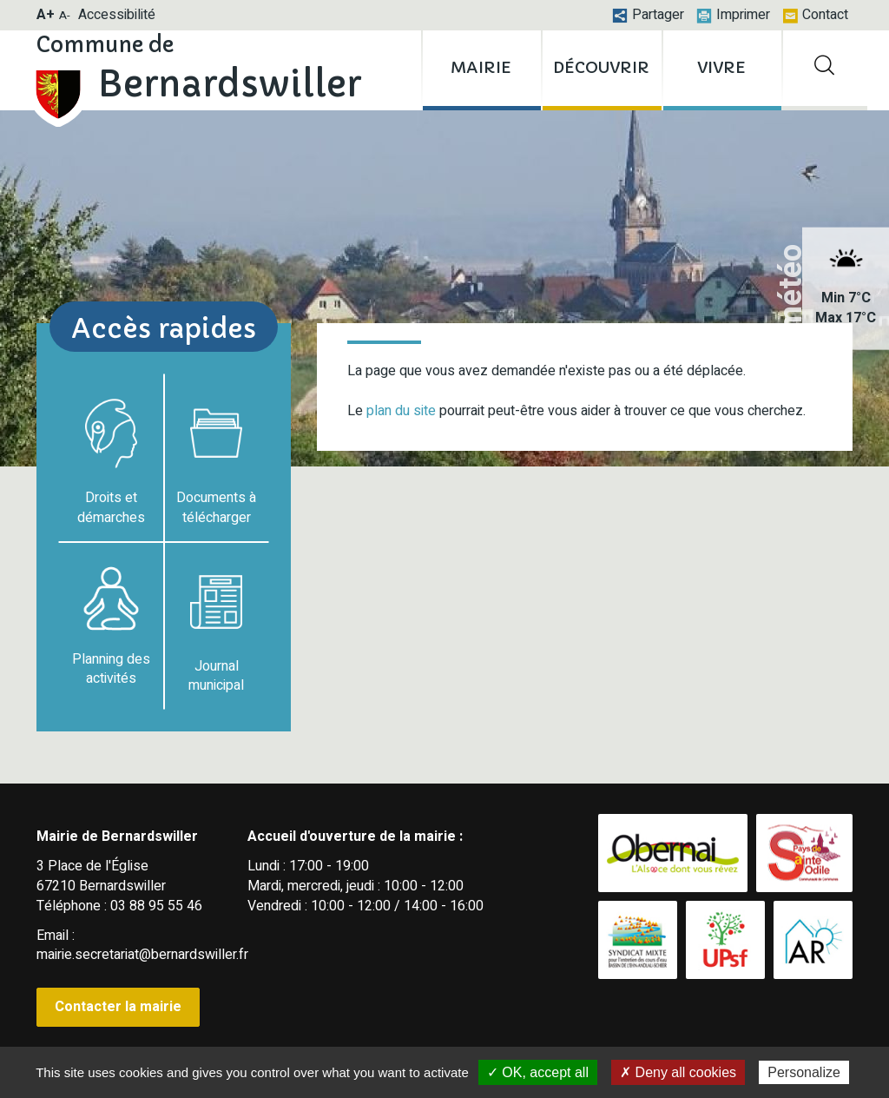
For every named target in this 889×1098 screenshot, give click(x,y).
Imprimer (733, 14)
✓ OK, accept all (538, 1072)
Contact (815, 14)
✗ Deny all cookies (678, 1072)
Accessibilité (116, 14)
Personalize (803, 1072)
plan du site (401, 410)
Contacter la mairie (118, 1006)
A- (64, 15)
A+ (45, 14)
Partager (648, 14)
